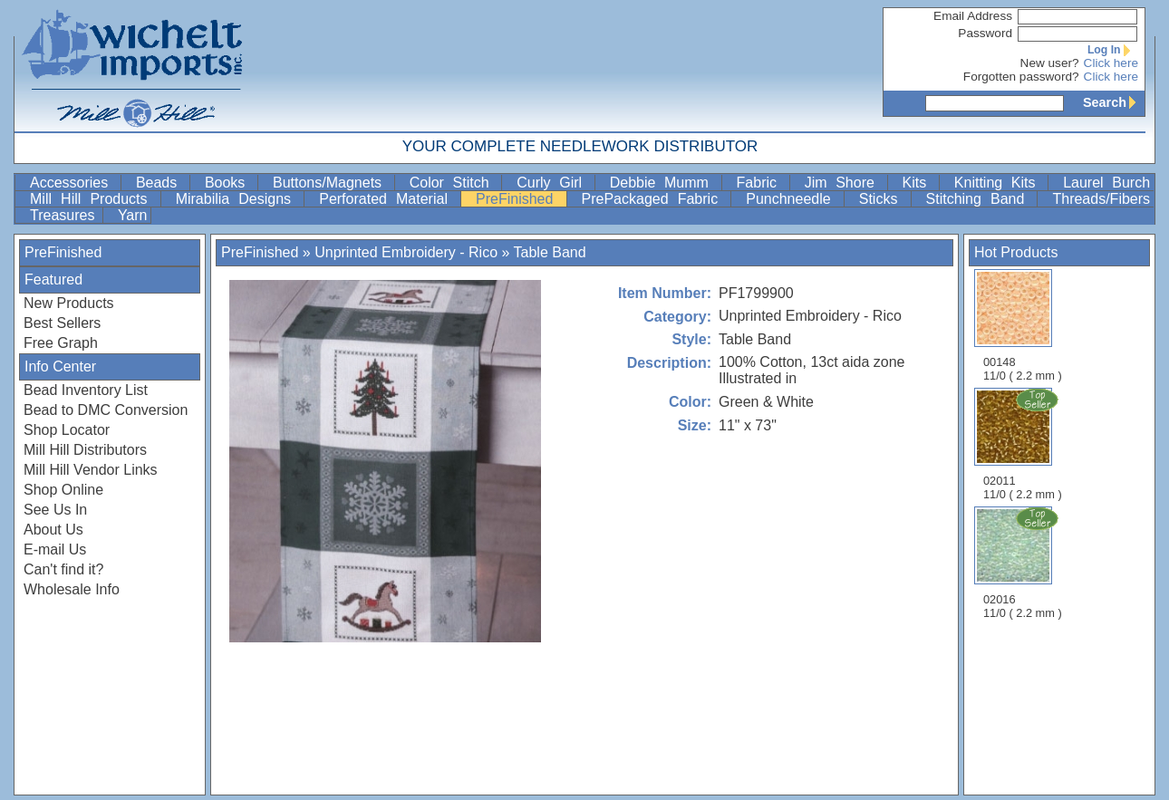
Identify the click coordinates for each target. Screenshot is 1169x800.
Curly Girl (553, 182)
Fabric (761, 182)
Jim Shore (844, 182)
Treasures (64, 215)
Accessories (73, 182)
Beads (161, 182)
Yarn (133, 215)
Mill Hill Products (93, 199)
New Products (69, 303)
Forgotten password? (1021, 76)
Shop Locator (67, 430)
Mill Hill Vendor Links (91, 469)
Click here (1111, 63)
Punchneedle (793, 199)
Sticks (883, 199)
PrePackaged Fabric (655, 199)
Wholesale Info (72, 589)
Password (985, 33)
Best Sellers (62, 323)
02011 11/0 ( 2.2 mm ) (1024, 444)
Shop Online (63, 489)
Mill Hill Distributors (85, 450)
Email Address (972, 16)
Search (1114, 102)
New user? (1049, 63)
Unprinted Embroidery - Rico (406, 252)
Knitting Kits (999, 182)
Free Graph (61, 343)
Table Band (550, 252)
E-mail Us (55, 549)
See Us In (55, 509)
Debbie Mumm (664, 182)
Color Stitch (454, 182)
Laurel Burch (1106, 182)
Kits (919, 182)
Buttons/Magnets (332, 182)
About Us (53, 529)
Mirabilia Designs (238, 199)
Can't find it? (63, 569)
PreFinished (519, 199)
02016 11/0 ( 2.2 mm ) (1024, 563)
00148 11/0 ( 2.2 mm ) (1022, 325)
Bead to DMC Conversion (106, 410)
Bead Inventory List (86, 390)
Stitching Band (980, 199)
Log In (1112, 49)
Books (229, 182)
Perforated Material (388, 199)
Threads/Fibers (1101, 199)
